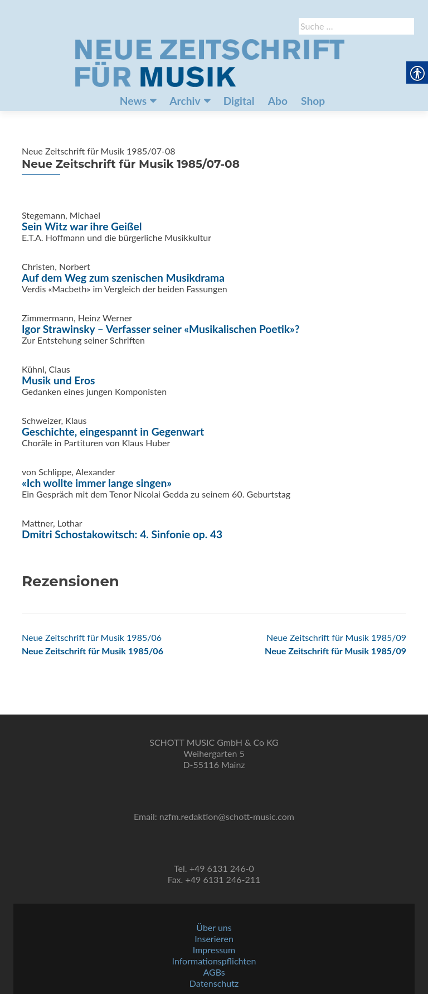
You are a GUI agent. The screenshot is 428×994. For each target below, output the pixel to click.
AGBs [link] (214, 972)
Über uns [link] (213, 927)
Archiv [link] (184, 100)
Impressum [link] (214, 949)
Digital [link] (239, 100)
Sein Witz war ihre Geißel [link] (82, 226)
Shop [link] (313, 100)
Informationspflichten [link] (214, 961)
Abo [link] (278, 100)
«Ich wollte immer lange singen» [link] (97, 482)
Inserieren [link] (214, 938)
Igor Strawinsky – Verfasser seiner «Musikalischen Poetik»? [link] (161, 328)
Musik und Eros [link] (58, 380)
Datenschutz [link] (214, 983)
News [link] (133, 100)
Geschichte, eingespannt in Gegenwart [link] (113, 431)
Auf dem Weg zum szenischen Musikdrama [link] (123, 277)
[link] (209, 62)
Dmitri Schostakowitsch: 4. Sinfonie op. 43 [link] (122, 534)
